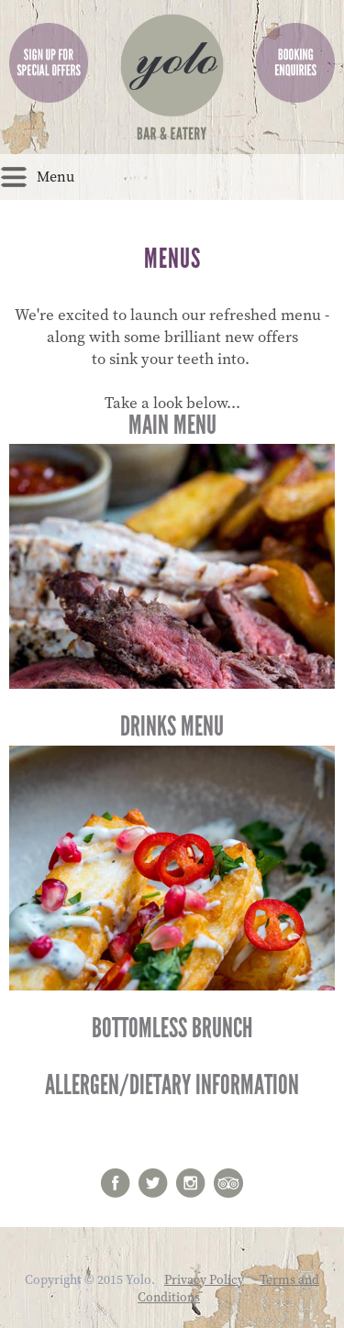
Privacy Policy (204, 1280)
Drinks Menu (172, 850)
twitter (153, 1183)
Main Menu (172, 548)
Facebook (115, 1183)
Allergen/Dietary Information (172, 1084)
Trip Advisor (228, 1183)
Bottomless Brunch (172, 1028)
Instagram (190, 1183)
